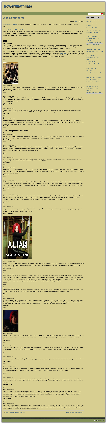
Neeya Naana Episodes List (93, 66)
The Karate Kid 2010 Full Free (93, 42)
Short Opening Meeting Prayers (94, 63)
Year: (4, 38)
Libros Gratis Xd (90, 70)
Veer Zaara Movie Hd (91, 36)
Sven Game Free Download (93, 49)
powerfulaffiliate (18, 6)
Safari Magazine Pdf (91, 68)
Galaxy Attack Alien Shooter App (94, 72)
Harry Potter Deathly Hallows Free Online (15, 412)
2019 (103, 420)
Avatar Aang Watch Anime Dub (93, 77)
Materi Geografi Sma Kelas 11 (93, 79)
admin (76, 21)
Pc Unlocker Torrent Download (93, 84)
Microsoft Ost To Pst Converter (93, 92)
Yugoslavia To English (91, 27)
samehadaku (63, 53)
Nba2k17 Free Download (92, 81)
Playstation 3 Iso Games (92, 86)
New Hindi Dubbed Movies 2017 (94, 44)
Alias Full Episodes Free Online (15, 29)
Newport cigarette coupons (10, 24)
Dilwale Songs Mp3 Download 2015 (73, 412)
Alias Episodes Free (13, 17)
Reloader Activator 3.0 (91, 61)
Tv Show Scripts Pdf (91, 47)
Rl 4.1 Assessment (90, 55)
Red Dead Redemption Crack (93, 30)
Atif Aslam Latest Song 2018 (93, 75)
